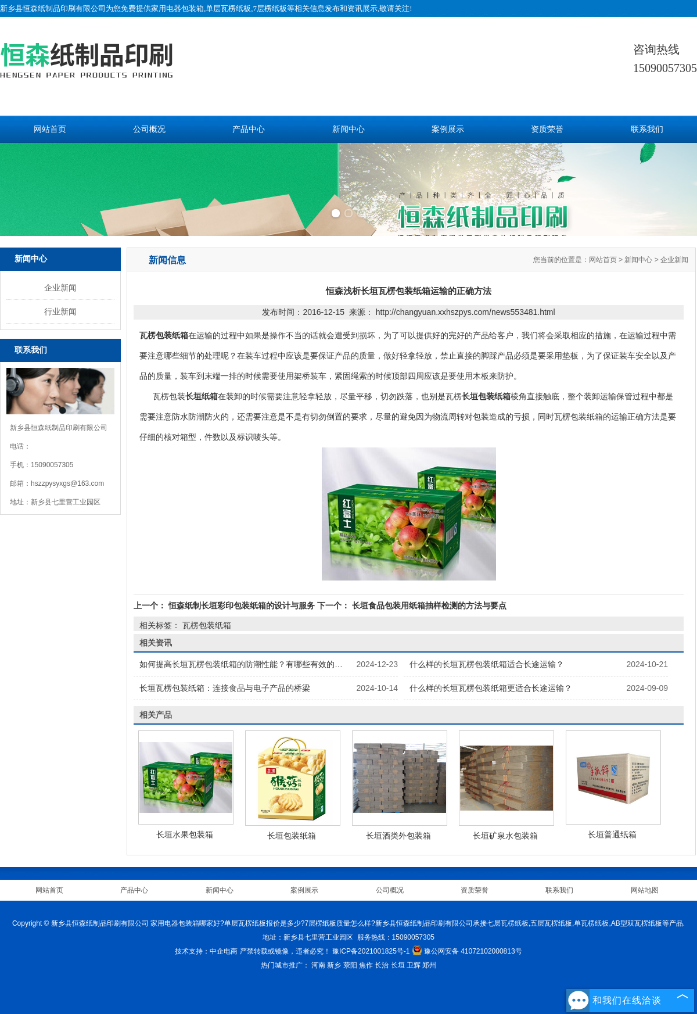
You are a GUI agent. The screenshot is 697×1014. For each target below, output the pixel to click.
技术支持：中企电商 (206, 951)
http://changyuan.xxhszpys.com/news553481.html (465, 312)
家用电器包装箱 (177, 8)
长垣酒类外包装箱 (398, 835)
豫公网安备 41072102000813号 (467, 951)
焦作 (366, 965)
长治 (382, 965)
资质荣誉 (547, 129)
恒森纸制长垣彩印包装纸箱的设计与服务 (241, 605)
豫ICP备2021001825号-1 (370, 951)
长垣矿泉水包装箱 (505, 835)
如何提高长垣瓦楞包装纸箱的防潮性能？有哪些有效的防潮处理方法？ (265, 664)
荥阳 (350, 965)
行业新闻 (60, 311)
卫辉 (414, 965)
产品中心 (248, 129)
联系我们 (647, 129)
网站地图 (645, 890)
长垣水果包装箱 (184, 834)
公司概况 (149, 129)
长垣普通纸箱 (612, 834)
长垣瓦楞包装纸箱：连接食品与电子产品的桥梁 (224, 688)
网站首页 (50, 129)
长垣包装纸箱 (291, 835)
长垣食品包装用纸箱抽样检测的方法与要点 (428, 605)
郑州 (429, 965)
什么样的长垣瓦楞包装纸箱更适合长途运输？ (490, 688)
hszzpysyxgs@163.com (67, 483)
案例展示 (448, 129)
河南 (318, 965)
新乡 (334, 965)
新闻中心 (348, 129)
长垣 (398, 965)
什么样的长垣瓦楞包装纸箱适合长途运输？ (486, 664)
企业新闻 (60, 287)
